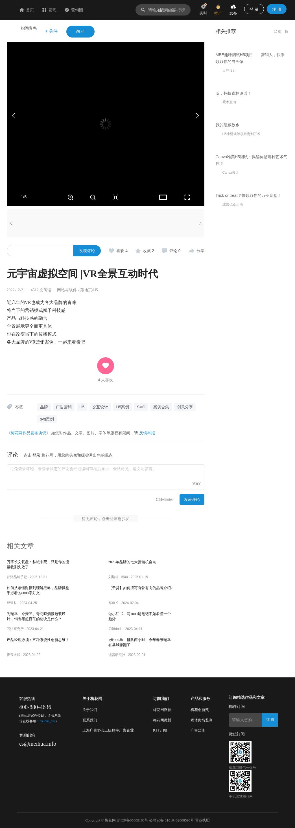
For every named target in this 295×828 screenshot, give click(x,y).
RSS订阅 (160, 730)
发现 (83, 10)
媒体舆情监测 (202, 720)
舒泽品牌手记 (17, 577)
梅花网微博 (162, 720)
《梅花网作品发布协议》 (28, 433)
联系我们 (89, 720)
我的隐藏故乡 (227, 263)
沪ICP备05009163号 (132, 820)
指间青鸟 (29, 28)
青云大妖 (13, 655)
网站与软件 (67, 290)
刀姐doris (115, 629)
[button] (197, 115)
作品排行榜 (171, 10)
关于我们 (89, 710)
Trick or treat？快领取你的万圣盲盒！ (248, 425)
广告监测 (198, 730)
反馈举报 (147, 433)
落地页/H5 (89, 290)
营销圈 (108, 10)
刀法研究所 (15, 629)
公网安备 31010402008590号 (171, 820)
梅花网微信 (162, 710)
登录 (36, 455)
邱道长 (12, 603)
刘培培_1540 (118, 577)
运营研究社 (116, 655)
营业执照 (202, 820)
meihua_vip (48, 721)
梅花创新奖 (200, 710)
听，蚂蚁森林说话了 (233, 185)
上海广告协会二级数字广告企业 (108, 730)
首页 (60, 10)
